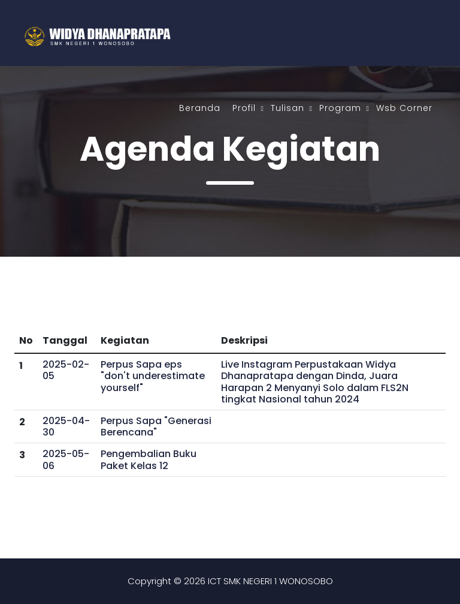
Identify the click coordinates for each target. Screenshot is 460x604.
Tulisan (287, 108)
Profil (244, 108)
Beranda (199, 108)
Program (340, 108)
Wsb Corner (404, 108)
